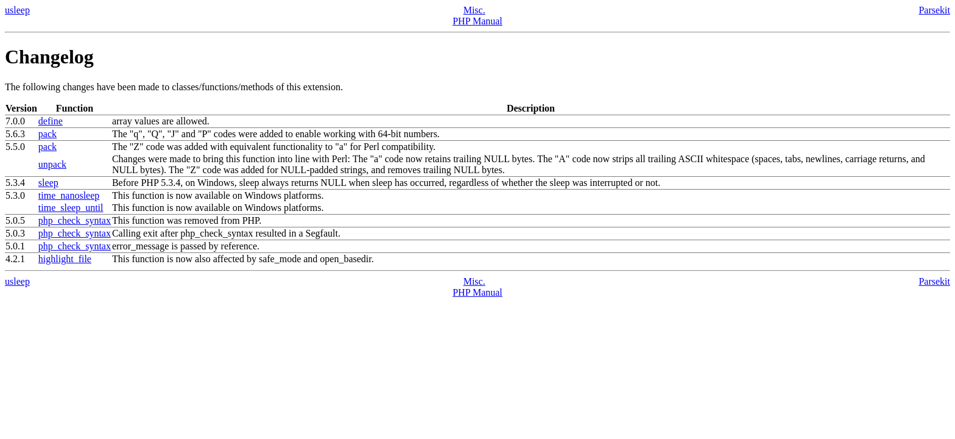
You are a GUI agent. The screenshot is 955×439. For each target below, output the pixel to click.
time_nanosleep (68, 195)
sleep (48, 182)
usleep (17, 10)
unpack (52, 164)
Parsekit (934, 10)
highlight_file (64, 259)
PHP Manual (477, 21)
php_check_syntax (74, 220)
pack (47, 134)
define (50, 121)
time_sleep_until (71, 207)
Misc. (474, 10)
